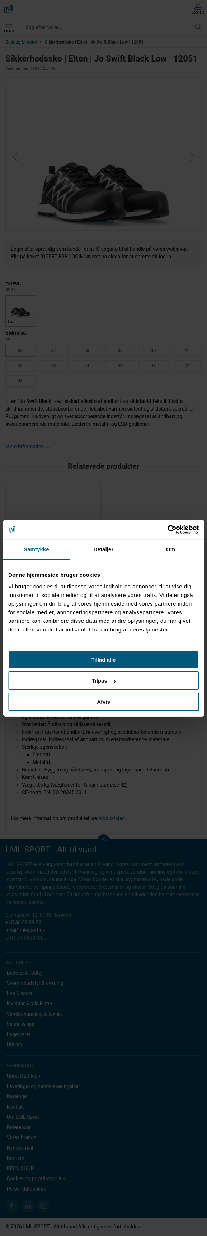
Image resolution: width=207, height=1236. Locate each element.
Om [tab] (170, 549)
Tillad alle (103, 660)
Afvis (103, 702)
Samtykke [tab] (36, 549)
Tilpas (104, 681)
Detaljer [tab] (104, 549)
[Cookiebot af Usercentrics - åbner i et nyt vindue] (167, 529)
